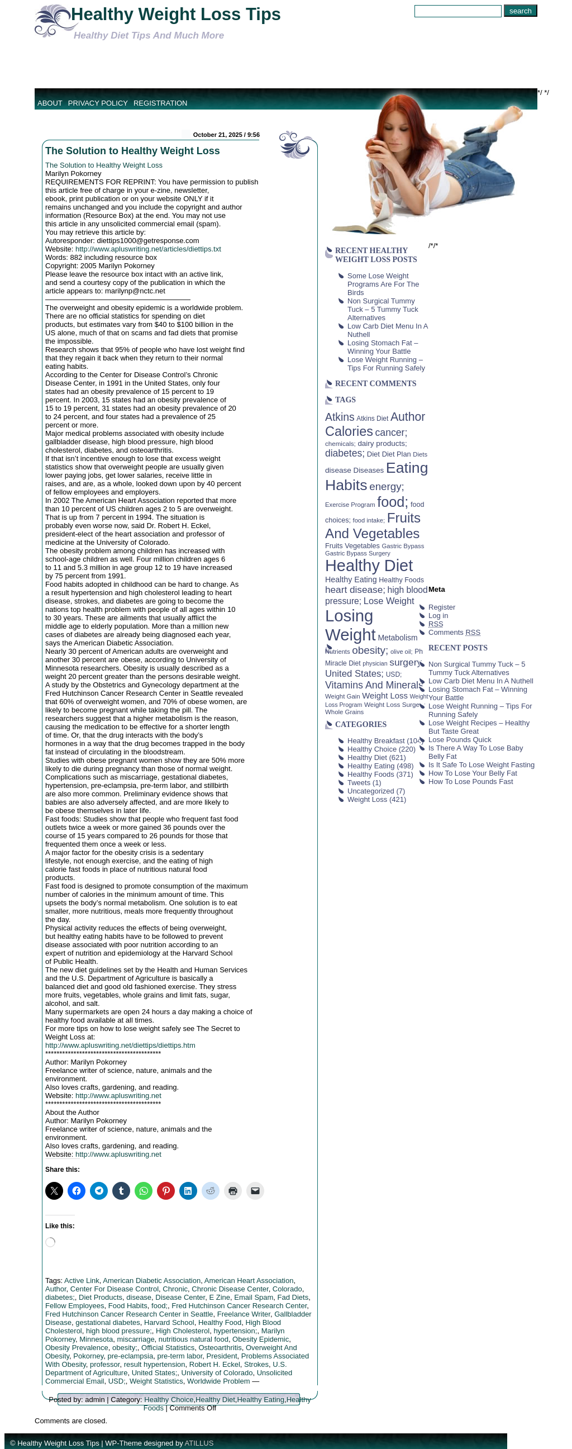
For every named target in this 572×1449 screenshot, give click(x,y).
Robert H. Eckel (214, 1364)
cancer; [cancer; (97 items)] (391, 432)
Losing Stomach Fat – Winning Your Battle (382, 347)
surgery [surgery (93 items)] (405, 662)
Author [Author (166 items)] (408, 417)
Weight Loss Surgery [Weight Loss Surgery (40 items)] (394, 704)
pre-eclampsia (131, 1356)
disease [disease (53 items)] (338, 470)
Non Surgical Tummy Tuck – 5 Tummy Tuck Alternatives (382, 309)
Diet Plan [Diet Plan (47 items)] (396, 454)
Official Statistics (167, 1347)
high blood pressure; (119, 1331)
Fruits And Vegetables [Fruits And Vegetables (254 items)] (373, 525)
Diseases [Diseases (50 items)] (369, 470)
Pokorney (88, 1356)
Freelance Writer (243, 1314)
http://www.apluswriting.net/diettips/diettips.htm (120, 1045)
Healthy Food (219, 1322)
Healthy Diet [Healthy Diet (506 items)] (369, 565)
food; (159, 1305)
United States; (155, 1373)
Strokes (256, 1364)
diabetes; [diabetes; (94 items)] (345, 453)
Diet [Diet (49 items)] (373, 454)
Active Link (81, 1280)
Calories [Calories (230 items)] (349, 431)
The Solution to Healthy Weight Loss (132, 150)
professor (105, 1364)
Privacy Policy (98, 103)
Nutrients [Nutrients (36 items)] (337, 651)
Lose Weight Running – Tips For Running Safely (386, 363)
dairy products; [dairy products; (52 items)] (382, 443)
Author (55, 1289)
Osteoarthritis (219, 1347)
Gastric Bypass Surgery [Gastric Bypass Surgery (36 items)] (357, 553)
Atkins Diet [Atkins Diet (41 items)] (372, 418)
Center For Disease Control (114, 1289)
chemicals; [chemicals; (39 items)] (340, 443)
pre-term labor (179, 1356)
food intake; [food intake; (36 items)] (369, 520)
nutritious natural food (193, 1339)
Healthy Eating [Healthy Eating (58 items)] (351, 579)
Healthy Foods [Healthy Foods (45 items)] (401, 580)
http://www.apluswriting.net (118, 1095)
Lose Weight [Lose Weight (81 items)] (389, 601)
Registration (161, 103)
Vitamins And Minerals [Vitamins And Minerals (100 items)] (374, 685)
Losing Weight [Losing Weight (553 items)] (350, 625)
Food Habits (127, 1305)
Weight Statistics (156, 1381)
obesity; (124, 1347)
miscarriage (135, 1339)
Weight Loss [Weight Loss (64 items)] (385, 695)
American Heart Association (249, 1280)
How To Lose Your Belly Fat (472, 773)
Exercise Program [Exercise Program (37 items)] (350, 504)
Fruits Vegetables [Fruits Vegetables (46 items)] (352, 546)
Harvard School (169, 1322)
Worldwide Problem (218, 1381)
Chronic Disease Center (230, 1289)
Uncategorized (370, 791)
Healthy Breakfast (376, 741)
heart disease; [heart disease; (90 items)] (355, 589)
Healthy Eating (260, 1399)
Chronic (175, 1289)
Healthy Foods (370, 774)
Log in (438, 615)
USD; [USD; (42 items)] (394, 674)
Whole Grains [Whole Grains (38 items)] (344, 712)
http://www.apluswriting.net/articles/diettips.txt (148, 249)
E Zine (219, 1297)
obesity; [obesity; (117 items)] (370, 650)
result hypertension (154, 1364)
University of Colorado (217, 1373)
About (50, 103)
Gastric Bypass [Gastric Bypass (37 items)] (403, 546)
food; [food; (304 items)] (392, 502)
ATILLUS (199, 1443)
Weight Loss (367, 799)
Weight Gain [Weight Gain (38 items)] (342, 696)
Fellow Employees (74, 1305)
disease (138, 1297)
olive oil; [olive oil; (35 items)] (401, 651)
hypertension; (235, 1331)
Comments (454, 632)
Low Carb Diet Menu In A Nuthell (480, 681)
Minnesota (96, 1339)
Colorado (287, 1289)
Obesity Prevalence (76, 1347)
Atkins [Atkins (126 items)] (340, 417)
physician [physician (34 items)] (375, 663)
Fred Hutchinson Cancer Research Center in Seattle (129, 1314)
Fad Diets (293, 1297)
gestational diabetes (107, 1322)
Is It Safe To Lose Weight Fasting (481, 765)
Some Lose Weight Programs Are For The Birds (383, 284)
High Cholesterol (182, 1331)
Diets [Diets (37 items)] (420, 454)
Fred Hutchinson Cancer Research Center (239, 1305)
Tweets (358, 782)
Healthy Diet (215, 1399)
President (222, 1356)
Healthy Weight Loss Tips (176, 14)
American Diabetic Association (152, 1280)
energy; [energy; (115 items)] (386, 486)
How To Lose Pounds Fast (470, 781)
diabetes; (60, 1297)
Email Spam (253, 1297)
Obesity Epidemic (260, 1339)
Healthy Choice (168, 1399)
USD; (117, 1381)
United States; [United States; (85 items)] (354, 673)
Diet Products (100, 1297)
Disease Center (180, 1297)
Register (441, 607)
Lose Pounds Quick (460, 739)
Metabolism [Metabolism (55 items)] (397, 637)
